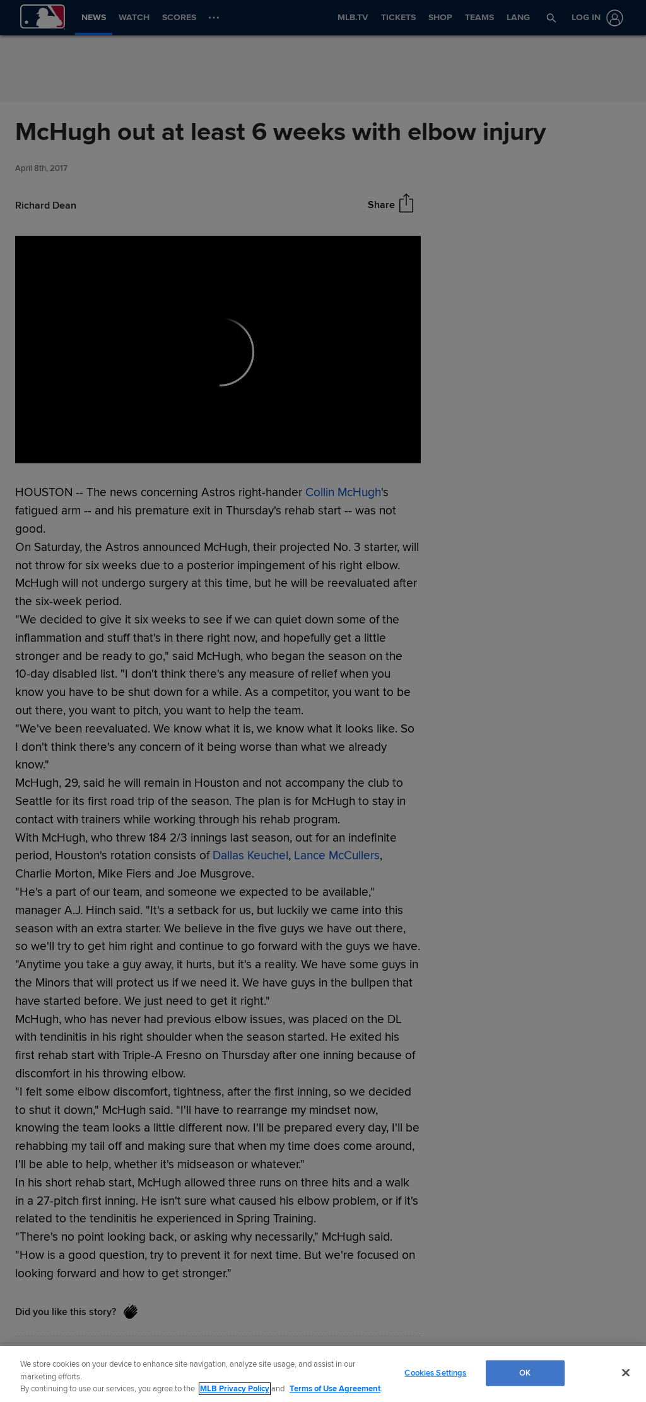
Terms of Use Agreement (335, 1389)
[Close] (626, 1372)
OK (525, 1372)
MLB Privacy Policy (234, 1389)
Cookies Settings (435, 1372)
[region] (323, 1374)
